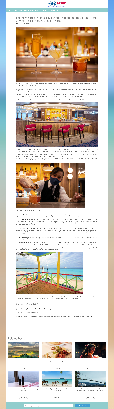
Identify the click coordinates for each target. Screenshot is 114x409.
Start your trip (83, 406)
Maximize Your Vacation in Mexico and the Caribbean (90, 351)
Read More (23, 368)
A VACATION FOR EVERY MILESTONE (23, 351)
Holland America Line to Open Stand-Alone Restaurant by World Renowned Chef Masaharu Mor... (57, 352)
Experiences (18, 10)
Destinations (28, 10)
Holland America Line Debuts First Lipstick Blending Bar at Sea (23, 381)
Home (9, 10)
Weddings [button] (45, 10)
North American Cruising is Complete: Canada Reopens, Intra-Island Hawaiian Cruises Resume (90, 381)
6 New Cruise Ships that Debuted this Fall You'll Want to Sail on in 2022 (57, 381)
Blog (36, 10)
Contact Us (54, 10)
